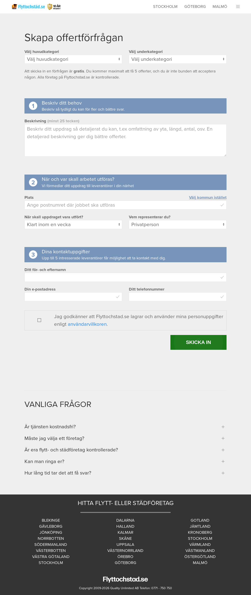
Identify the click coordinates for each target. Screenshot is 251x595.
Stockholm (165, 6)
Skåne (125, 538)
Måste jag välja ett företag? (54, 438)
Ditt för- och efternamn (45, 269)
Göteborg (195, 6)
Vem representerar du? (149, 216)
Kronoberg (200, 532)
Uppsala (125, 544)
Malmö (220, 6)
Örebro (125, 556)
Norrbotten (51, 538)
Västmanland (200, 550)
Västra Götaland (51, 556)
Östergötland (200, 556)
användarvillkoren (87, 324)
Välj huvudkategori (41, 51)
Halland (125, 526)
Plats (29, 197)
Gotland (200, 520)
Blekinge (51, 520)
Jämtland (200, 526)
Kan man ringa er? (44, 461)
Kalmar (125, 532)
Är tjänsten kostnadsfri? (50, 427)
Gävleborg (50, 526)
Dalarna (125, 520)
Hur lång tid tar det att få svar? (57, 473)
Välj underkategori (146, 51)
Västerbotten (51, 550)
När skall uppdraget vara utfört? (53, 216)
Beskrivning (51, 120)
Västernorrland (125, 550)
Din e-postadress (40, 289)
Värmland (200, 544)
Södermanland (50, 544)
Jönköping (51, 532)
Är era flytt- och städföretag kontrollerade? (71, 450)
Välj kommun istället (208, 197)
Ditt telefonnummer (146, 289)
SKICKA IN (198, 342)
